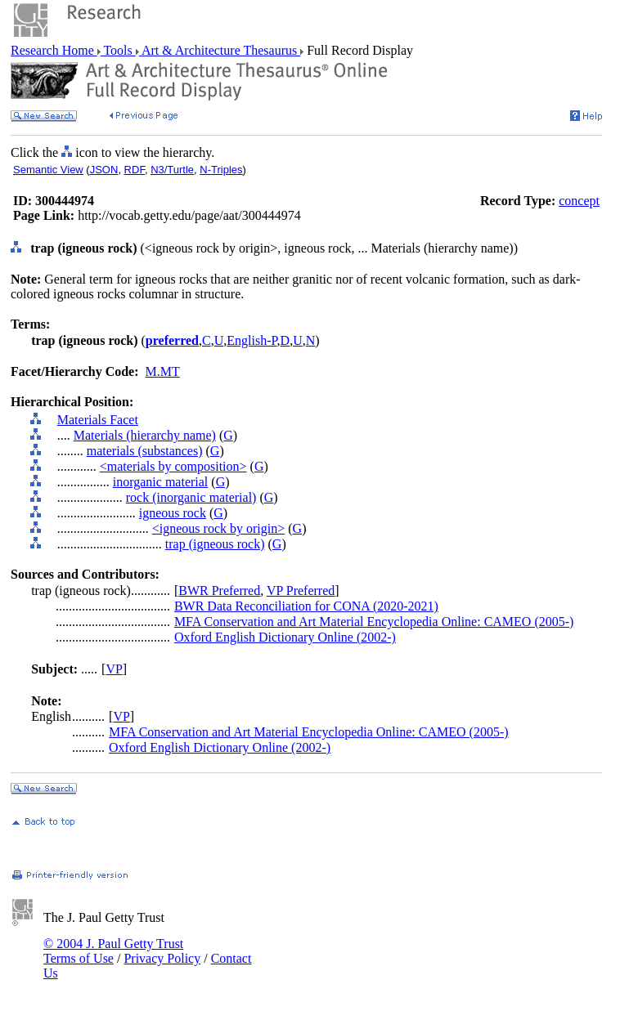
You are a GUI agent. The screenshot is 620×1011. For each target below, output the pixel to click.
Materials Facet (97, 420)
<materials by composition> (173, 466)
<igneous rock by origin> (218, 528)
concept (579, 201)
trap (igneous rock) (215, 544)
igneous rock (172, 513)
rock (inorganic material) (191, 497)
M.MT (163, 371)
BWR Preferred (219, 590)
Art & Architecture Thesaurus (219, 50)
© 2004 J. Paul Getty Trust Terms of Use (113, 951)
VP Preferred (301, 590)
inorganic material (161, 482)
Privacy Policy (162, 958)
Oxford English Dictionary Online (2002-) (285, 637)
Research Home (54, 50)
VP (114, 669)
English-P (251, 340)
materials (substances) (145, 451)
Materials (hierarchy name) (145, 435)
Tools (118, 50)
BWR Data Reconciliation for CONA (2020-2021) (306, 606)
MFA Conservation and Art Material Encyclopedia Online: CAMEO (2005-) (374, 622)
